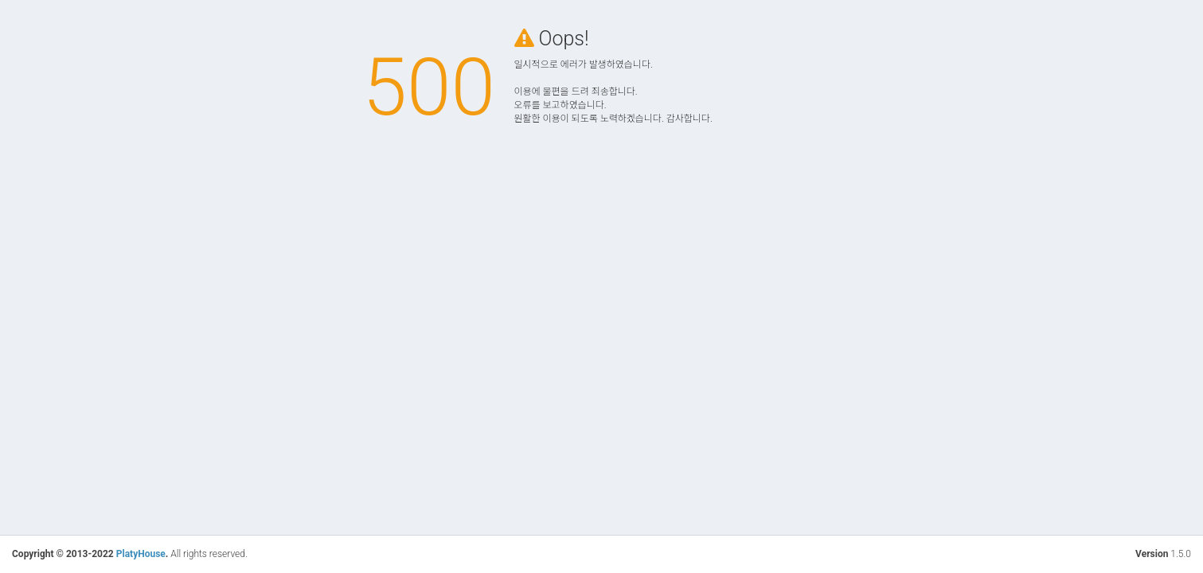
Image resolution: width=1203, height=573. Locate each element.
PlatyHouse (141, 553)
